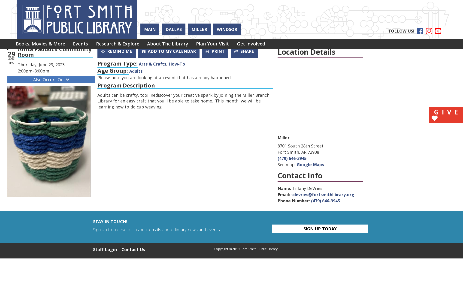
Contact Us (133, 249)
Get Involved (258, 44)
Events (82, 44)
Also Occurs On (51, 79)
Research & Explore (120, 44)
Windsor (227, 29)
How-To (177, 64)
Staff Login (105, 249)
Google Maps (310, 164)
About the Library (172, 44)
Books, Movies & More (41, 44)
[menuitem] (41, 44)
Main (150, 29)
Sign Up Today (320, 228)
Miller (199, 29)
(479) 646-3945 (292, 158)
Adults (135, 71)
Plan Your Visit (218, 44)
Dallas (174, 29)
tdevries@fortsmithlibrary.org (322, 194)
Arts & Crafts (152, 64)
